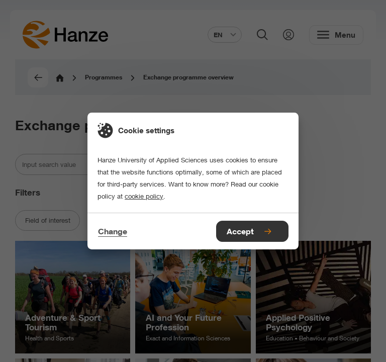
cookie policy (144, 196)
